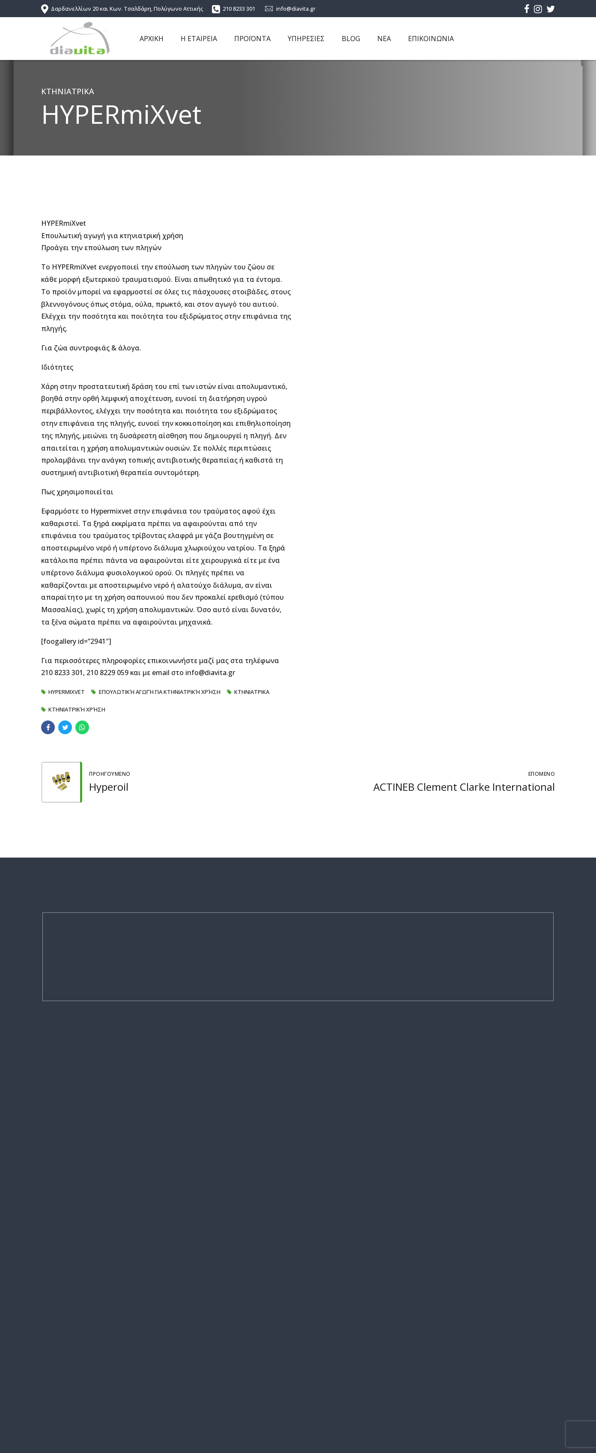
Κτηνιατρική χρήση (76, 709)
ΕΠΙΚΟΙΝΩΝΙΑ (431, 38)
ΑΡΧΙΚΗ (152, 38)
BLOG (351, 38)
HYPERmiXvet (66, 692)
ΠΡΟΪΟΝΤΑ (252, 38)
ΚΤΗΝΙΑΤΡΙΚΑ (67, 91)
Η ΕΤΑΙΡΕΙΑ (199, 38)
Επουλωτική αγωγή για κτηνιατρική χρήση (160, 692)
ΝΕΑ (384, 38)
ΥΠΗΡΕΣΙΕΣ (306, 38)
